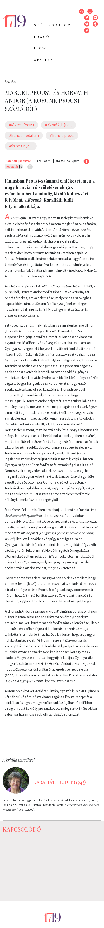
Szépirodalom (53, 25)
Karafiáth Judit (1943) (19, 161)
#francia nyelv (20, 146)
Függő (42, 37)
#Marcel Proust (21, 125)
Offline (44, 60)
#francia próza (62, 135)
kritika (10, 81)
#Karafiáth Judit (58, 125)
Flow (40, 48)
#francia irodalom (24, 135)
